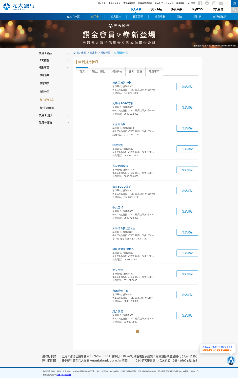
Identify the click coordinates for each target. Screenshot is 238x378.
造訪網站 (187, 86)
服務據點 (170, 3)
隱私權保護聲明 (64, 375)
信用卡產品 (45, 53)
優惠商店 (44, 83)
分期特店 (44, 91)
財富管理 (138, 16)
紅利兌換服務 (47, 107)
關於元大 (102, 3)
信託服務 (218, 9)
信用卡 (95, 16)
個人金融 (136, 9)
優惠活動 (44, 75)
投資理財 (160, 16)
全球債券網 (219, 16)
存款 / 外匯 (73, 16)
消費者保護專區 (145, 3)
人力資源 (191, 3)
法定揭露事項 (129, 3)
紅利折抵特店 (47, 99)
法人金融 (156, 9)
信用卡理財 (45, 115)
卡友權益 (44, 60)
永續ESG (197, 9)
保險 (179, 16)
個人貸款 (116, 16)
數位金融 (176, 9)
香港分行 (159, 3)
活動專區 (44, 68)
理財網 (197, 16)
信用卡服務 (45, 122)
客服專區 (180, 3)
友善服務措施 (114, 3)
